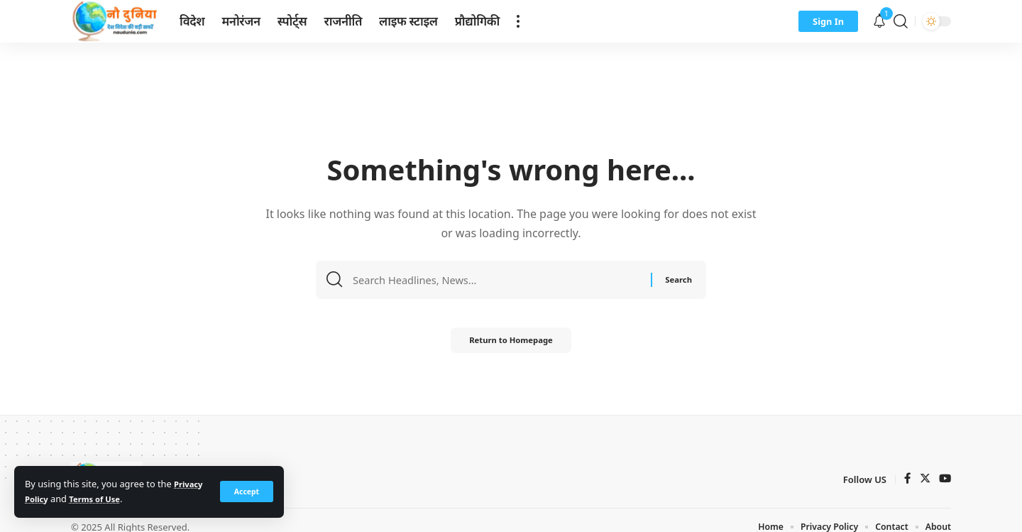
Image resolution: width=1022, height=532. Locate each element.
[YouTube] (944, 479)
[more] (518, 21)
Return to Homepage (510, 343)
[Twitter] (924, 479)
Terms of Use (137, 498)
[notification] (879, 21)
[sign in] (828, 21)
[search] (901, 21)
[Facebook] (906, 479)
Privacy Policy (56, 498)
